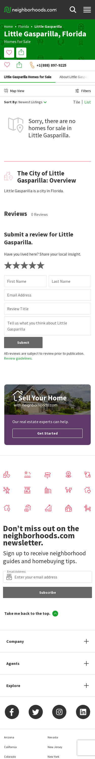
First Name (16, 270)
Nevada (53, 726)
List (87, 90)
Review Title (18, 297)
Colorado (10, 745)
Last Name (61, 270)
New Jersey (55, 735)
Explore (13, 674)
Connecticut (12, 755)
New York (53, 745)
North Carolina (57, 755)
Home (8, 26)
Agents (13, 651)
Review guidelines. (18, 347)
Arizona (9, 726)
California (10, 735)
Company (15, 629)
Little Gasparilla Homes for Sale (27, 65)
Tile (76, 90)
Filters (83, 79)
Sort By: (10, 91)
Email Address (19, 283)
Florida (23, 26)
